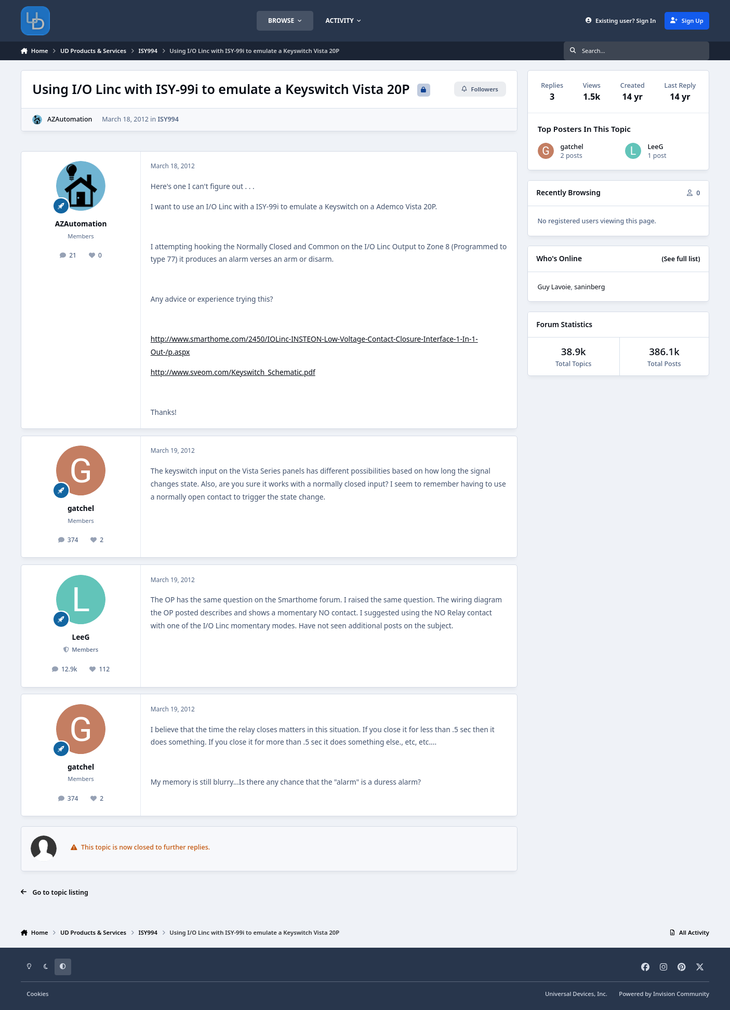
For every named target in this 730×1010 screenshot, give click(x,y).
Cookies (37, 994)
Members (84, 649)
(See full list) (680, 258)
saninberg (589, 286)
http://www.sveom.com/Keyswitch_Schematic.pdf (233, 372)
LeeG (80, 637)
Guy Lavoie (553, 286)
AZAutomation (69, 119)
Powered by (664, 994)
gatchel (81, 508)
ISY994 (168, 119)
